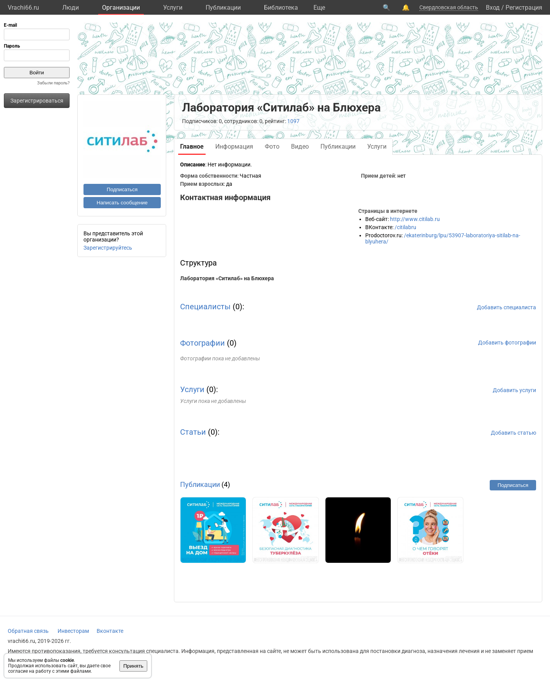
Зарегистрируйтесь (107, 248)
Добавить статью (513, 433)
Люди (70, 7)
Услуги (172, 7)
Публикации (223, 7)
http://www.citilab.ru (415, 219)
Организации (121, 7)
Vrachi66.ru (23, 7)
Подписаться (122, 189)
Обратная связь (28, 631)
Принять (133, 666)
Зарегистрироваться (36, 101)
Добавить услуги (514, 390)
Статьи (193, 432)
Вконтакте (110, 631)
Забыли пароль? (53, 83)
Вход (493, 7)
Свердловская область (448, 7)
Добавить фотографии (507, 342)
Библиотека (281, 7)
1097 (293, 121)
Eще (319, 7)
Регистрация (524, 7)
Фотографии (202, 343)
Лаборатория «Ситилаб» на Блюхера (227, 278)
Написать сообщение (122, 203)
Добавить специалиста (506, 307)
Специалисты (205, 306)
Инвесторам (73, 631)
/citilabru (405, 227)
